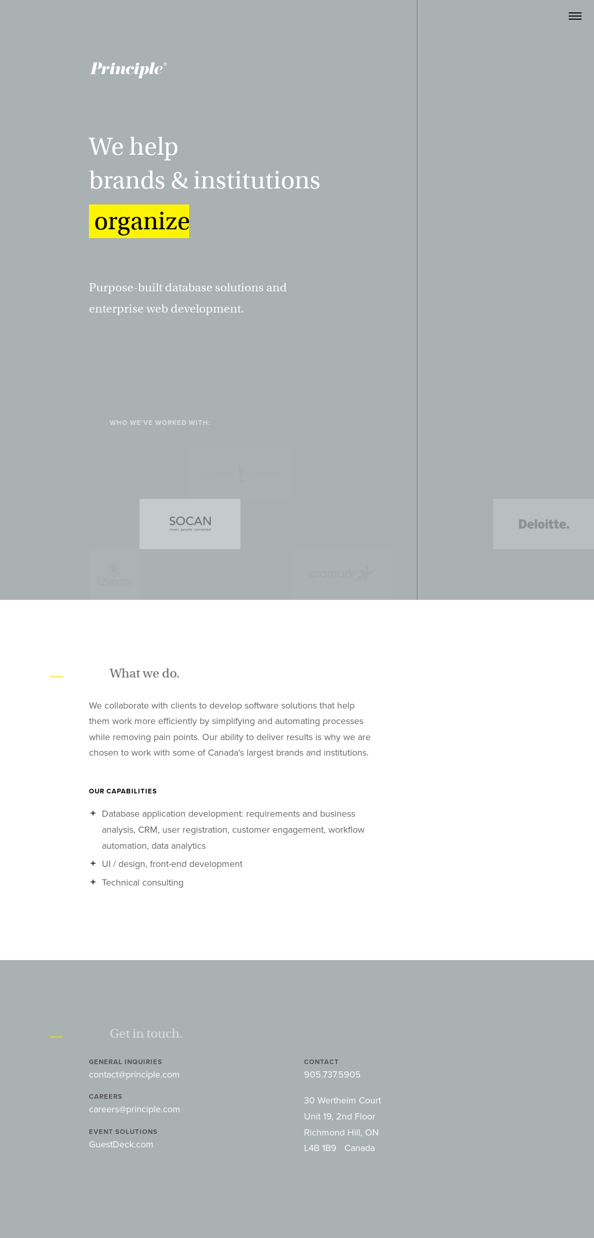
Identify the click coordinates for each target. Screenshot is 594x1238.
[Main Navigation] (575, 16)
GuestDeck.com (121, 1144)
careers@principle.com (134, 1109)
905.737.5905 (332, 1074)
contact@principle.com (134, 1074)
